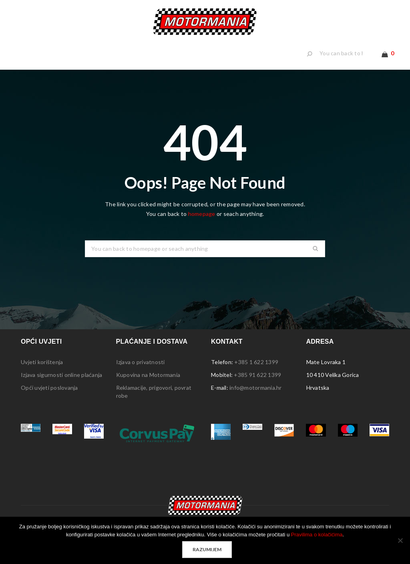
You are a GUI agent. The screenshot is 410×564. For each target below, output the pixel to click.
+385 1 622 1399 (256, 375)
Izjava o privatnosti (140, 375)
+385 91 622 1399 (257, 388)
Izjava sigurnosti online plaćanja (61, 388)
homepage (201, 227)
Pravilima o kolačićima (317, 535)
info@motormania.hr (255, 401)
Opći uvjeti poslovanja (49, 401)
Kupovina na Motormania (148, 388)
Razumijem (207, 549)
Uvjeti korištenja (42, 375)
